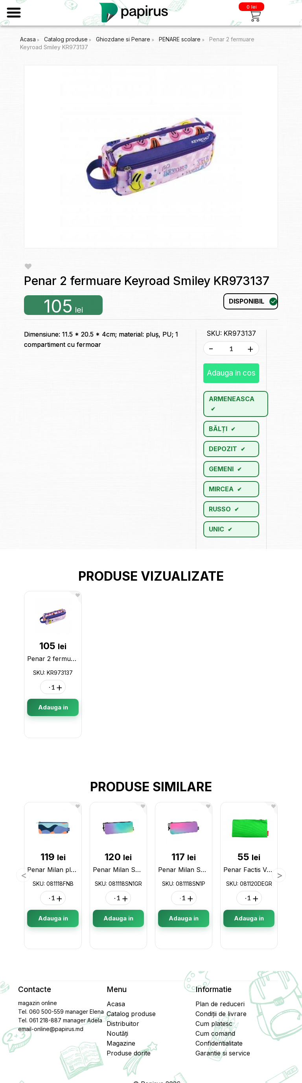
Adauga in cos (231, 373)
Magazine (121, 1043)
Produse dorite (129, 1053)
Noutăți (117, 1033)
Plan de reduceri (220, 1004)
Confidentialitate (219, 1043)
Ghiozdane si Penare (124, 39)
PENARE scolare (180, 39)
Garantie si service (222, 1053)
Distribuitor (123, 1023)
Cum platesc (213, 1023)
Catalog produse (66, 39)
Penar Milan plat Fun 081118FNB (76, 870)
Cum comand (215, 1033)
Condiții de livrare (221, 1014)
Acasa (28, 39)
